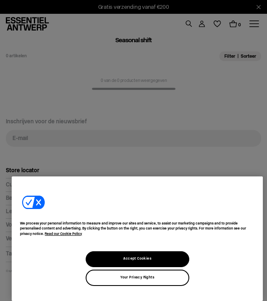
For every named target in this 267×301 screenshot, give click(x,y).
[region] (137, 238)
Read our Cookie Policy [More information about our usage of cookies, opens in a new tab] (63, 234)
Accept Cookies (137, 258)
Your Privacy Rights (137, 277)
